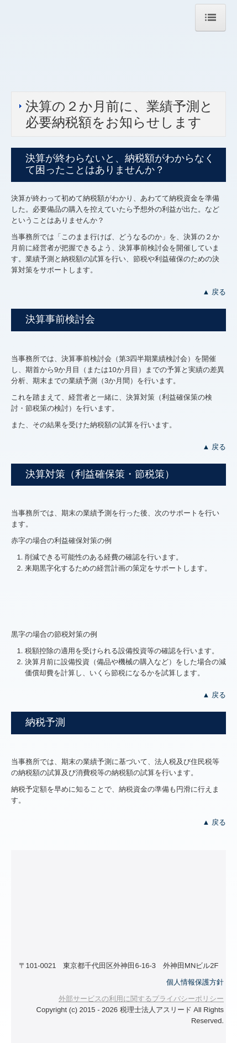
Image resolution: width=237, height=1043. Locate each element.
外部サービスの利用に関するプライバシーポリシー (141, 998)
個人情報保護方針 (195, 982)
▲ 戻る (214, 292)
